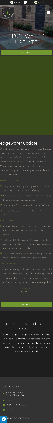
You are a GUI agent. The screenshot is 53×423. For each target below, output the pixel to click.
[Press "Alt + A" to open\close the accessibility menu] (3, 419)
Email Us (41, 2)
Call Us (30, 2)
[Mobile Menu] (48, 12)
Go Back (26, 53)
